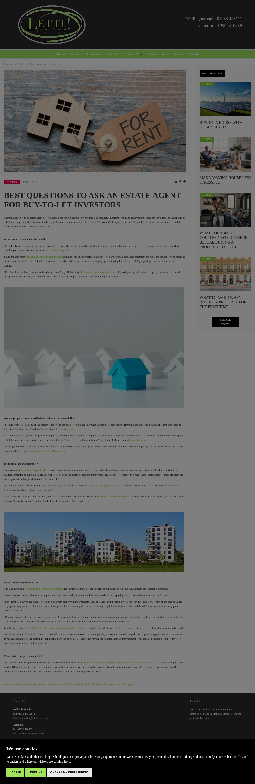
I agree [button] (15, 772)
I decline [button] (36, 772)
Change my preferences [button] (69, 772)
